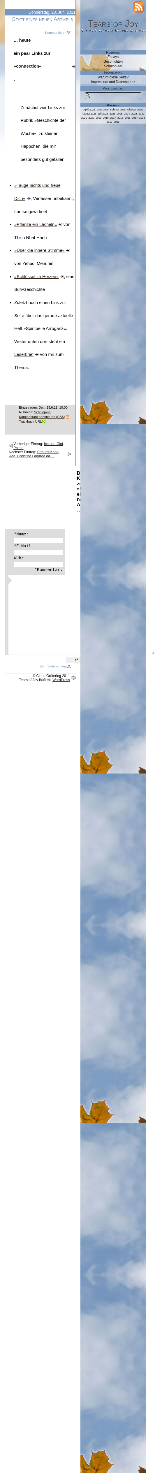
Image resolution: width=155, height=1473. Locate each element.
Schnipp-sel (42, 412)
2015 (128, 117)
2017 (113, 117)
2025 (120, 113)
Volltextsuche (113, 88)
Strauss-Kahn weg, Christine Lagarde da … (34, 454)
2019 (98, 117)
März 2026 (102, 109)
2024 (127, 113)
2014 (135, 117)
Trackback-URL (30, 421)
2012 (109, 121)
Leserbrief (24, 354)
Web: (19, 558)
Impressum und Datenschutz (113, 82)
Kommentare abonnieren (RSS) (42, 417)
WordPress (61, 680)
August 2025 (89, 113)
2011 (117, 121)
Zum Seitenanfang (53, 666)
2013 (142, 117)
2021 (84, 117)
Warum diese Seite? (113, 77)
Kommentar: (48, 569)
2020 (91, 117)
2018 (106, 117)
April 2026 (89, 109)
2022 (142, 113)
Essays (113, 57)
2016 (120, 117)
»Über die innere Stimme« (39, 250)
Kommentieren (55, 32)
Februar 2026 (118, 109)
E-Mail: (23, 546)
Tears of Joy (113, 23)
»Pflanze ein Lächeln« (35, 224)
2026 (112, 113)
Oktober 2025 (134, 109)
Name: (21, 534)
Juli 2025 (103, 113)
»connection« (28, 66)
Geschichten (113, 61)
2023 (134, 113)
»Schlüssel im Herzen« (36, 276)
